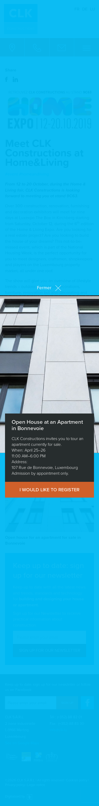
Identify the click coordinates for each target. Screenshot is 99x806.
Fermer (49, 288)
